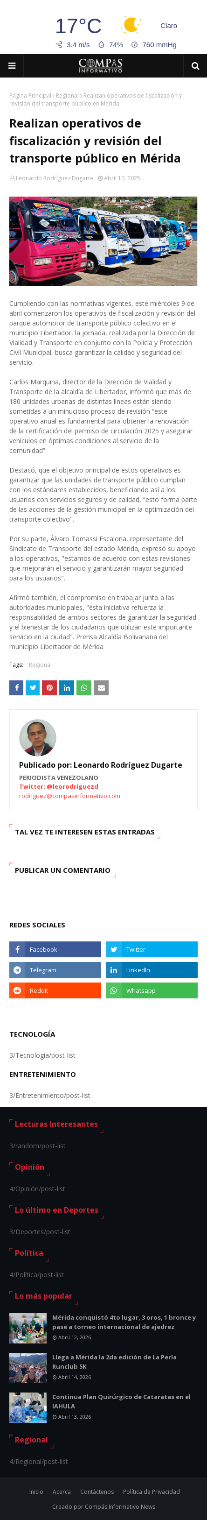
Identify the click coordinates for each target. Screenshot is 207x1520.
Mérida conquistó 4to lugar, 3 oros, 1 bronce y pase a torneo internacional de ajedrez (124, 1322)
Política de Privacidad (151, 1492)
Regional (67, 95)
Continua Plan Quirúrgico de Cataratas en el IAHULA (121, 1401)
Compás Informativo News (120, 1507)
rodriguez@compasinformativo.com (69, 796)
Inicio (36, 1492)
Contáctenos (97, 1492)
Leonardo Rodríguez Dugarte (54, 178)
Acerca (62, 1492)
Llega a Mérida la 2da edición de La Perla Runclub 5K (114, 1362)
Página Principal (30, 95)
